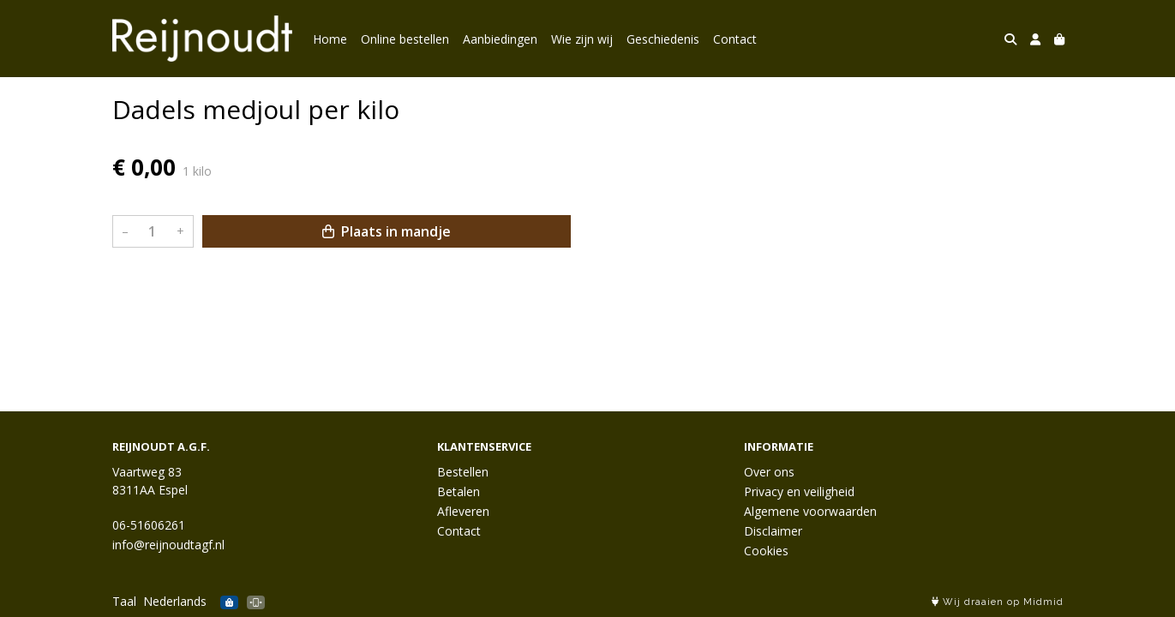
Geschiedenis (662, 39)
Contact (735, 39)
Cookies (766, 550)
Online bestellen (405, 39)
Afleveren (463, 511)
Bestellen (463, 472)
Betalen (458, 491)
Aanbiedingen (500, 39)
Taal (124, 601)
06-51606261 (148, 525)
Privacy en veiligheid (799, 491)
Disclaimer (773, 531)
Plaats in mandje (386, 231)
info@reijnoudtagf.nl (168, 544)
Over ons (769, 472)
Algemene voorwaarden (810, 511)
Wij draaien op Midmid (998, 602)
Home (330, 39)
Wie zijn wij (582, 39)
